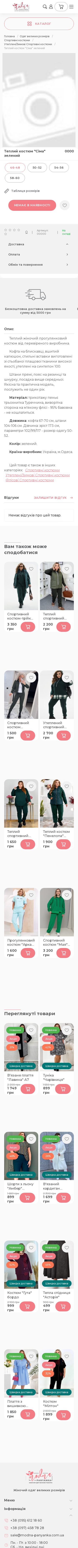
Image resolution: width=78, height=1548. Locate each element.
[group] (39, 108)
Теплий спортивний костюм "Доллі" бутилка (21, 834)
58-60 (15, 178)
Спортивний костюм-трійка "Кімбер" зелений (20, 616)
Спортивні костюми (42, 470)
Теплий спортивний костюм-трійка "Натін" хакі (56, 616)
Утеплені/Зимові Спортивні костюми (38, 475)
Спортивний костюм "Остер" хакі (18, 725)
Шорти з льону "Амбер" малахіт (20, 1186)
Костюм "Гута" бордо (19, 1295)
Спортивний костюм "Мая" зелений (55, 942)
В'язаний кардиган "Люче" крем (54, 1186)
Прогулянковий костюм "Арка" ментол (21, 942)
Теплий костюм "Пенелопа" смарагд (56, 834)
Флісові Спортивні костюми (30, 480)
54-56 (59, 167)
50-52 (37, 167)
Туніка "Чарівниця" (53, 1077)
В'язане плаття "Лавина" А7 (20, 1077)
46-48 (15, 167)
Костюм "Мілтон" (50, 1404)
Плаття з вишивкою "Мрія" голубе (19, 1404)
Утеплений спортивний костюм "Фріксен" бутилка (53, 725)
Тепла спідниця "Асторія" (56, 1295)
